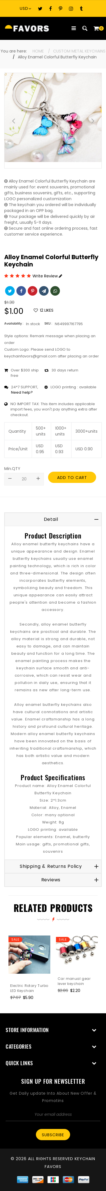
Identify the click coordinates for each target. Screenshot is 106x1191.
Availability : (13, 323)
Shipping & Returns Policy (51, 866)
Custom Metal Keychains (79, 51)
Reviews (51, 880)
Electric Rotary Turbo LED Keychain (29, 988)
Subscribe (53, 1135)
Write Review (47, 276)
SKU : (48, 323)
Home (38, 51)
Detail (51, 519)
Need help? (22, 392)
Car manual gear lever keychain (74, 981)
